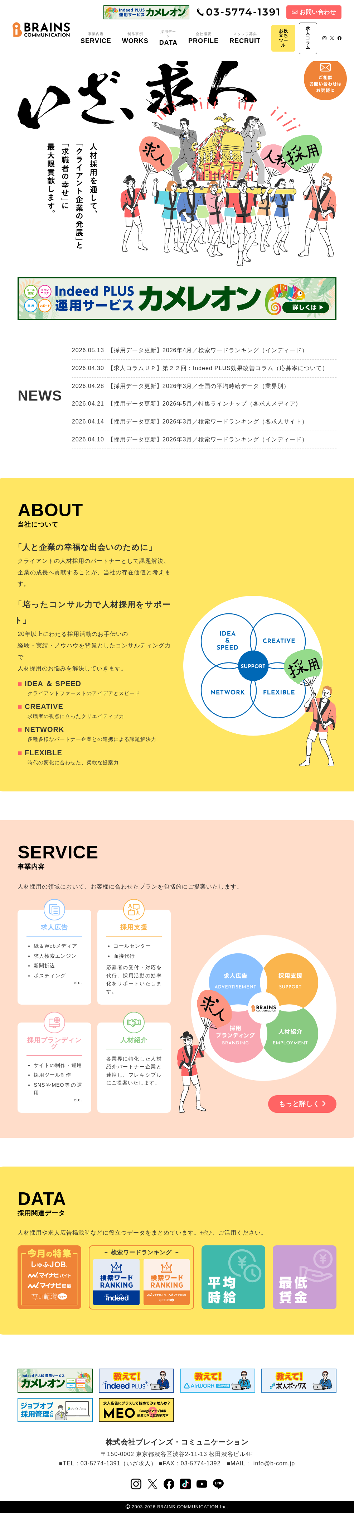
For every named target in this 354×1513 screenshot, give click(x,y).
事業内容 (96, 38)
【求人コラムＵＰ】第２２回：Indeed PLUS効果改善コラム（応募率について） (218, 368)
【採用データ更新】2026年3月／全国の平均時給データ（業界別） (199, 386)
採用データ (168, 38)
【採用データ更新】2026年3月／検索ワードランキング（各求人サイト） (208, 421)
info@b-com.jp (274, 1463)
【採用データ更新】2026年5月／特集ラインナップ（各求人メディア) (203, 404)
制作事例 (135, 38)
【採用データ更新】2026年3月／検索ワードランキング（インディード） (208, 439)
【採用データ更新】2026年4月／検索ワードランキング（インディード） (208, 350)
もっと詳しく (302, 1103)
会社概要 (203, 38)
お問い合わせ (314, 12)
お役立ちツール (283, 38)
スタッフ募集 (245, 38)
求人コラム (308, 38)
